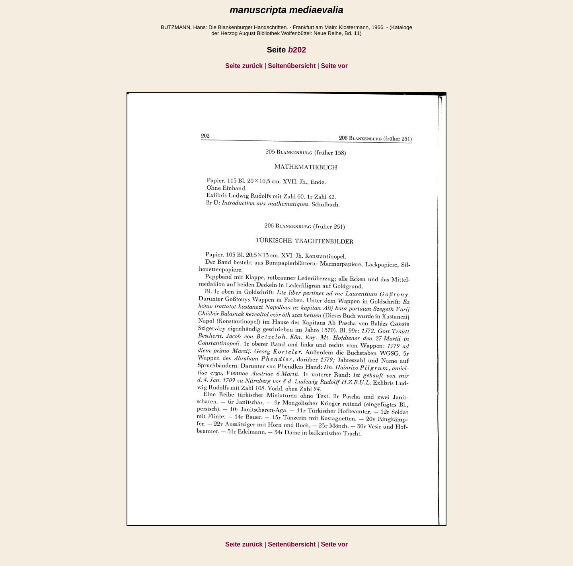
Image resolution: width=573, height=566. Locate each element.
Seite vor (334, 65)
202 (297, 49)
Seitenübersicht (292, 65)
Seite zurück (244, 65)
